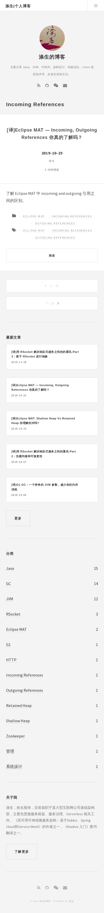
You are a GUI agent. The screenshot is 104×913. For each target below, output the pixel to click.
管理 (10, 751)
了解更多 (21, 852)
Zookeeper (15, 735)
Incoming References (72, 216)
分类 (9, 554)
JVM (9, 598)
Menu (96, 5)
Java (10, 568)
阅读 (52, 255)
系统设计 (14, 766)
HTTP (11, 659)
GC (8, 583)
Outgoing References (55, 223)
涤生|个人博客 (18, 6)
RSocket (13, 614)
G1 (8, 644)
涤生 (71, 901)
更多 (18, 518)
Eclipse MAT (34, 216)
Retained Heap (19, 705)
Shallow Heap (18, 720)
